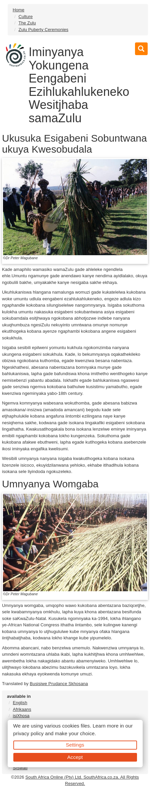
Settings (75, 745)
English (20, 702)
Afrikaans (22, 709)
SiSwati (20, 767)
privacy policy (28, 733)
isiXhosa (21, 715)
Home (18, 9)
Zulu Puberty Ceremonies (43, 29)
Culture (25, 16)
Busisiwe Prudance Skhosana (59, 683)
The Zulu (27, 22)
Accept (75, 757)
